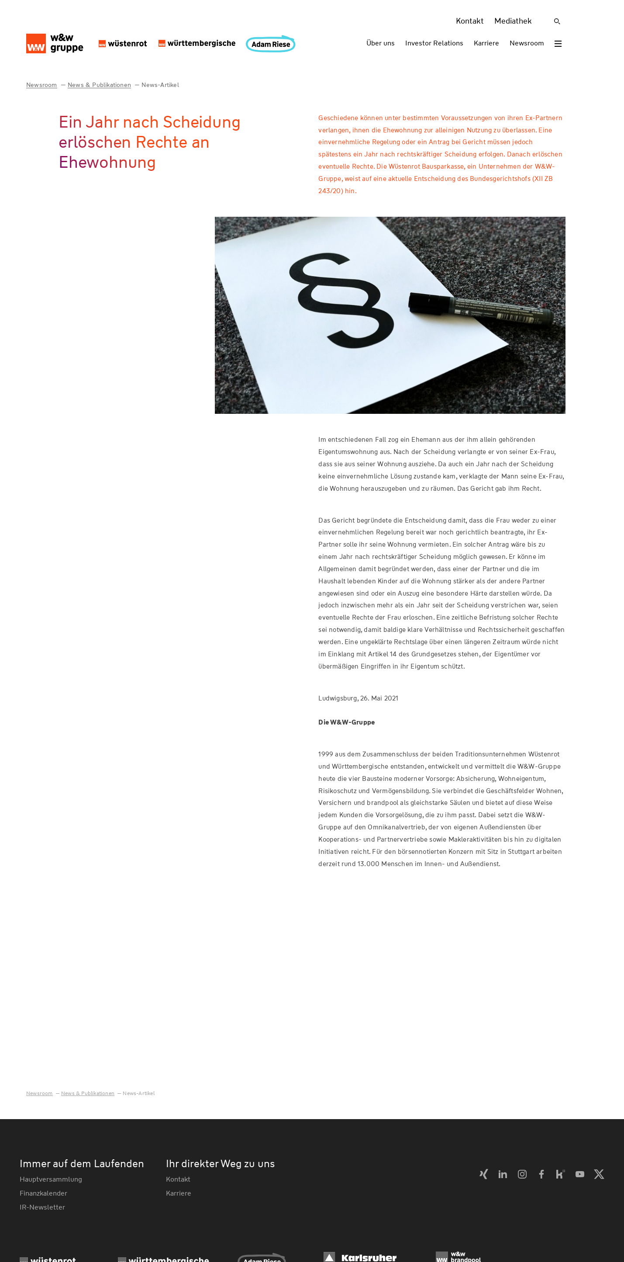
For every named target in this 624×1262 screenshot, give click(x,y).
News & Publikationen (99, 85)
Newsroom (527, 43)
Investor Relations (434, 43)
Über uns (380, 43)
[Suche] (557, 21)
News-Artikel (160, 85)
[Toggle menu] (558, 43)
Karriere (486, 43)
